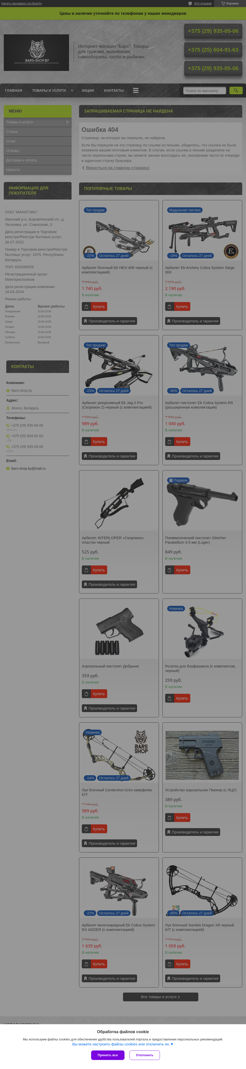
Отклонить (144, 1055)
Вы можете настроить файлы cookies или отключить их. (121, 1044)
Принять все (108, 1055)
